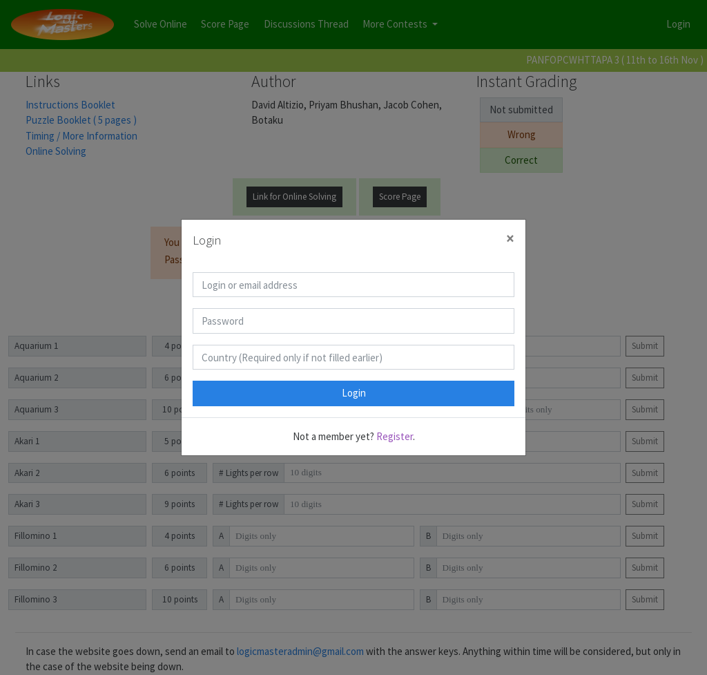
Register (394, 436)
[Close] (510, 239)
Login (354, 392)
